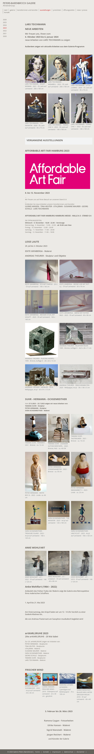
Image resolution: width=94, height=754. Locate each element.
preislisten (57, 10)
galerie (12, 10)
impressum (56, 752)
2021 (5, 33)
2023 (5, 28)
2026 (5, 20)
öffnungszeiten (69, 10)
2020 (5, 36)
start (6, 10)
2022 (5, 31)
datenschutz (68, 752)
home (38, 752)
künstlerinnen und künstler (27, 10)
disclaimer (80, 752)
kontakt (7, 12)
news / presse (82, 10)
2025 (5, 22)
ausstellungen (45, 10)
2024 (5, 25)
